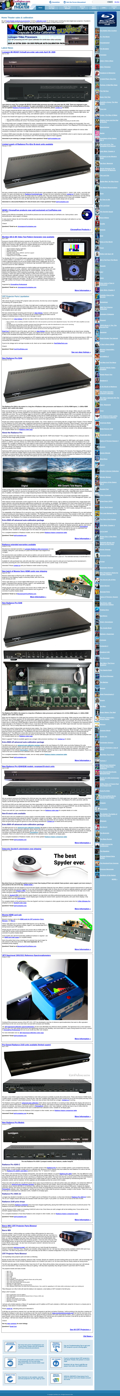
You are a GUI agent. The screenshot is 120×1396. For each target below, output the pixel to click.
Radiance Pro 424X (66, 1174)
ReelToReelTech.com (61, 343)
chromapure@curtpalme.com (27, 226)
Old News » (88, 1336)
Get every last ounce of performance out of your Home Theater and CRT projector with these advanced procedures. (31, 1346)
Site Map (116, 2)
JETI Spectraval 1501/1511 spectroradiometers (19, 1027)
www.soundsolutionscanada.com (63, 1313)
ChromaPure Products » (80, 229)
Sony (42, 919)
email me (9, 1308)
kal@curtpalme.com (54, 138)
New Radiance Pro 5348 (12, 603)
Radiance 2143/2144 (21, 1205)
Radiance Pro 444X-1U (79, 1197)
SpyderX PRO (14, 895)
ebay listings (39, 313)
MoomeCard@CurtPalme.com (26, 594)
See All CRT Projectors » (80, 1330)
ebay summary (11, 1323)
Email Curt (5, 331)
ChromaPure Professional (18, 284)
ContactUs (114, 7)
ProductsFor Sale (52, 7)
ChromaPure (84, 526)
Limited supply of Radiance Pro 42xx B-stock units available (27, 144)
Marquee (5, 921)
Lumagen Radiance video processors (36, 549)
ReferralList (82, 7)
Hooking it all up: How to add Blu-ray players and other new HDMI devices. (75, 1365)
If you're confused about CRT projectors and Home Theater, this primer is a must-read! (77, 1359)
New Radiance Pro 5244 (12, 358)
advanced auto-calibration (30, 1103)
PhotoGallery (94, 7)
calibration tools (41, 21)
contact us (58, 107)
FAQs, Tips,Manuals (67, 7)
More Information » (83, 290)
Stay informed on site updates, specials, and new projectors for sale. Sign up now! (31, 1377)
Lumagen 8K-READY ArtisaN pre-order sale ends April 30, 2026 (28, 52)
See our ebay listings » (81, 352)
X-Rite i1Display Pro (84, 901)
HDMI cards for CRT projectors (30, 919)
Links (104, 7)
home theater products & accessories (18, 21)
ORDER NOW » (28, 885)
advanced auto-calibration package (29, 745)
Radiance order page (26, 429)
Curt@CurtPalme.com (21, 349)
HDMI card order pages (11, 937)
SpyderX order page (20, 903)
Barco (13, 921)
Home (40, 7)
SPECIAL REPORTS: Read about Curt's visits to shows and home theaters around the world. (77, 1378)
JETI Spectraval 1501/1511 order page (32, 1033)
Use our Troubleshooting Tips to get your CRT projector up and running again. (77, 1346)
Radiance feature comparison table (56, 532)
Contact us (61, 739)
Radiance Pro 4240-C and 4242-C (17, 1171)
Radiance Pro (51, 1168)
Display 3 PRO (20, 891)
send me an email (19, 1247)
